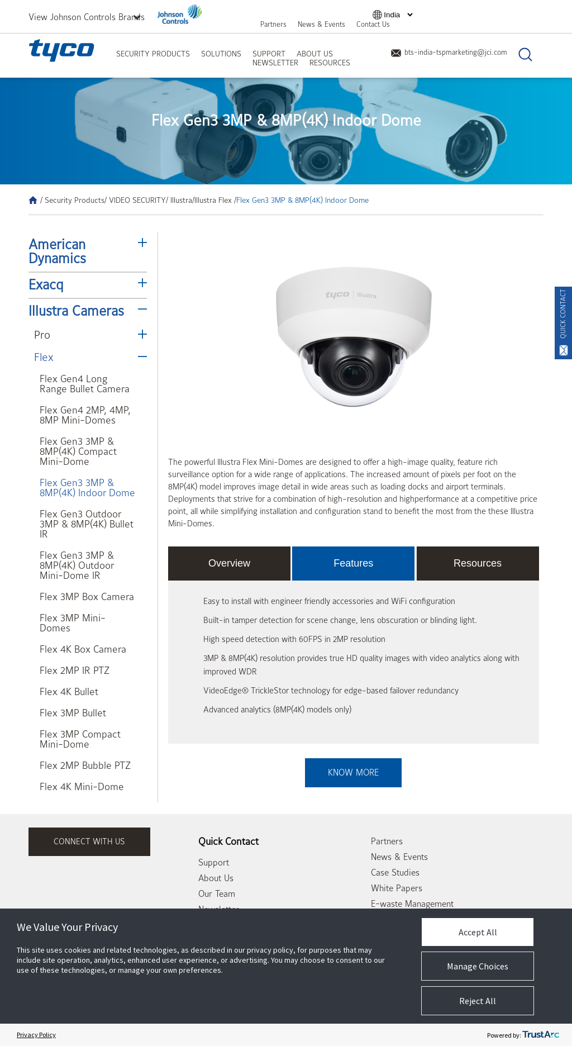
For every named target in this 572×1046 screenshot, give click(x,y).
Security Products (153, 54)
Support (268, 54)
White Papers (396, 888)
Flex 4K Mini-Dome (82, 787)
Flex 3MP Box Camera (87, 597)
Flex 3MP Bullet (73, 713)
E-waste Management (412, 904)
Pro (42, 335)
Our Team (216, 894)
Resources (329, 63)
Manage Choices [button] (477, 966)
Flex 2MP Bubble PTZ (85, 765)
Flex (44, 357)
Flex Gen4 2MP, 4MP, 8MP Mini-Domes (85, 415)
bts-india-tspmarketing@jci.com (448, 52)
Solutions (221, 54)
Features (353, 563)
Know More (353, 772)
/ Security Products (72, 200)
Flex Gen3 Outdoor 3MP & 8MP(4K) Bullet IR (87, 524)
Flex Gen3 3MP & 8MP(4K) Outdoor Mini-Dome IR (77, 565)
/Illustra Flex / (214, 200)
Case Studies (395, 872)
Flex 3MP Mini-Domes (73, 623)
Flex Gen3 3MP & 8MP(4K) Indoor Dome (87, 488)
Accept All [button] (478, 932)
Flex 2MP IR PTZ (74, 670)
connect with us (89, 841)
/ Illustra (179, 200)
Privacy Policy (36, 1034)
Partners (273, 24)
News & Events (321, 24)
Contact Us (373, 24)
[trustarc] (540, 1035)
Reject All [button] (477, 1000)
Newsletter (275, 63)
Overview (229, 563)
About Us (315, 54)
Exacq (46, 285)
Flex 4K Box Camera (83, 649)
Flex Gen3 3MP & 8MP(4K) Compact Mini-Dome (78, 451)
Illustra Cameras (76, 311)
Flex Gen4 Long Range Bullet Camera (85, 384)
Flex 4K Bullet (69, 692)
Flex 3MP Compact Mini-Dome (80, 739)
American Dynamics (57, 252)
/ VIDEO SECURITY (135, 200)
